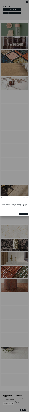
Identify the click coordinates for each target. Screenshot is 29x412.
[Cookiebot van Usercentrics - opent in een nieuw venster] (24, 197)
